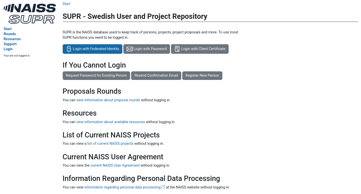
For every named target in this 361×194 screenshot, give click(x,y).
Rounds (10, 34)
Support (10, 44)
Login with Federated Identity (92, 49)
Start (8, 29)
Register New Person (202, 75)
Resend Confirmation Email (156, 75)
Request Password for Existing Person (96, 75)
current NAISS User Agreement (115, 165)
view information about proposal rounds (108, 100)
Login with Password (147, 49)
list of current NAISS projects (110, 143)
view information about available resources (110, 122)
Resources (12, 39)
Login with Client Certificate (199, 49)
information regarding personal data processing (124, 187)
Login (8, 49)
